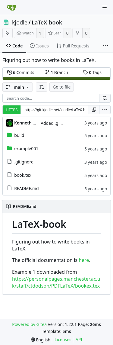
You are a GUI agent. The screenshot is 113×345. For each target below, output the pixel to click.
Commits (20, 72)
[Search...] (105, 98)
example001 (26, 148)
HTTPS (11, 109)
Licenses (63, 339)
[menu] (105, 109)
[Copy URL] (94, 109)
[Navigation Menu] (104, 7)
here (84, 260)
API (79, 339)
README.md (26, 188)
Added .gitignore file (61, 123)
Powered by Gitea (29, 324)
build (19, 135)
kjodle (19, 22)
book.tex (22, 175)
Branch (56, 72)
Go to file (62, 87)
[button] (41, 87)
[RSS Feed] (7, 33)
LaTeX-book (47, 22)
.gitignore (23, 162)
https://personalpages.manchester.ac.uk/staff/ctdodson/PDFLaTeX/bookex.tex (56, 282)
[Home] (11, 7)
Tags (92, 72)
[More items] (106, 46)
